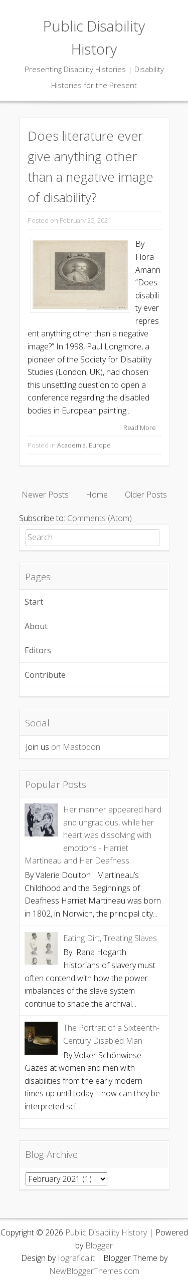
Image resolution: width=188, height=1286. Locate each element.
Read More (139, 427)
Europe (100, 445)
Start (34, 601)
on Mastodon (75, 746)
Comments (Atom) (99, 518)
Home (97, 494)
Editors (38, 650)
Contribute (45, 674)
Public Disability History (106, 1232)
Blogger (99, 1245)
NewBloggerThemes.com (94, 1270)
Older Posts (146, 494)
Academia (71, 445)
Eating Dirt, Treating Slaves (110, 938)
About (36, 626)
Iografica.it (76, 1257)
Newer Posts (45, 494)
